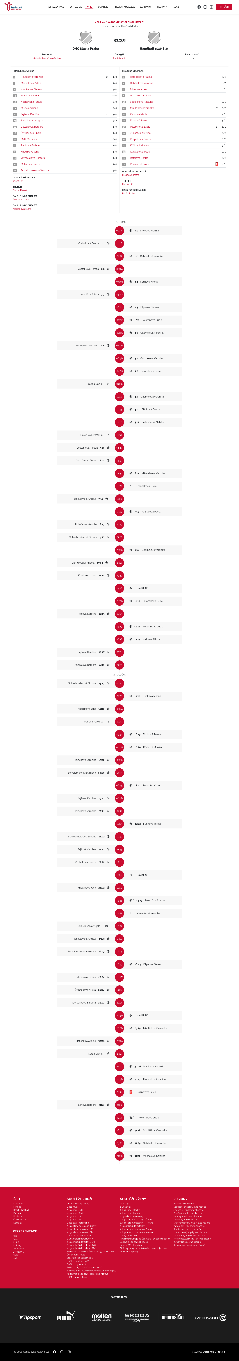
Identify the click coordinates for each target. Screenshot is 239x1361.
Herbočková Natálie (141, 76)
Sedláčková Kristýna (141, 101)
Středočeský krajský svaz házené (189, 1207)
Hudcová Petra (130, 175)
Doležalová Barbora (32, 126)
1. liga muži (72, 1207)
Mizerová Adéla (139, 89)
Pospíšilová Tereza (140, 139)
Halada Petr (39, 58)
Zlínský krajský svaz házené (187, 1242)
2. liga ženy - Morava (130, 1213)
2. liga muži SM (74, 1219)
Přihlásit (224, 7)
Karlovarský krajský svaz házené (189, 1245)
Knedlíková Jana (30, 151)
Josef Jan (18, 181)
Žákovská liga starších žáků (80, 1258)
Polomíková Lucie (140, 126)
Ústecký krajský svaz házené (187, 1216)
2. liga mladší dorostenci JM (81, 1239)
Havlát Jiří (127, 184)
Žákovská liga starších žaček (134, 1242)
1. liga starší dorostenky (131, 1216)
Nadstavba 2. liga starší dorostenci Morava (87, 1274)
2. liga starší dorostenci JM (80, 1229)
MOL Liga (125, 1203)
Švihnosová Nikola (31, 133)
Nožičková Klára (22, 208)
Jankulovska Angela (32, 120)
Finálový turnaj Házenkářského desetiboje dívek (143, 1248)
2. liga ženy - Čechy (130, 1210)
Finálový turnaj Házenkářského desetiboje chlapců (91, 1270)
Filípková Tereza (139, 120)
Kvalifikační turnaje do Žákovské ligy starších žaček (145, 1239)
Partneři (17, 1213)
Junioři (16, 1242)
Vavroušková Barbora (33, 157)
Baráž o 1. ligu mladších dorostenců (84, 1267)
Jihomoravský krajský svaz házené (190, 1232)
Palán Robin (129, 193)
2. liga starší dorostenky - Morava (136, 1223)
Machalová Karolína (141, 95)
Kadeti (16, 1255)
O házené (18, 1203)
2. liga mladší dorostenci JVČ (81, 1245)
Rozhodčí (18, 1216)
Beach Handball (21, 1210)
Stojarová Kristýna (140, 133)
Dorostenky (18, 1252)
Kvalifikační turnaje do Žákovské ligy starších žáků (91, 1251)
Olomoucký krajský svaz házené (189, 1235)
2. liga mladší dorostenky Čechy (136, 1229)
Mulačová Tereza (30, 164)
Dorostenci (18, 1248)
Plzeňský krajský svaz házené (187, 1213)
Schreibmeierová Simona (35, 170)
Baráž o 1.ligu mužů (76, 1264)
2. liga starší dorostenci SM (80, 1232)
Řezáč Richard (21, 199)
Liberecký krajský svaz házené (188, 1219)
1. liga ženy (125, 1207)
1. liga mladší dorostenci (79, 1235)
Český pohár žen (128, 1235)
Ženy (15, 1239)
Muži (15, 1236)
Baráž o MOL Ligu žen (131, 1245)
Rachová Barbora (30, 145)
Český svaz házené (22, 1219)
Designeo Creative (214, 1351)
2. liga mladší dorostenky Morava (136, 1232)
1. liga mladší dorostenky (132, 1226)
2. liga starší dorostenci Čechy (81, 1226)
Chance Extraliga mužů (78, 1203)
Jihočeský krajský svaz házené (188, 1210)
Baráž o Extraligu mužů (78, 1261)
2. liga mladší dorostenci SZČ (81, 1248)
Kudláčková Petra (140, 151)
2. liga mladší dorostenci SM (81, 1242)
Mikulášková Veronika (142, 108)
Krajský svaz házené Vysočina (188, 1229)
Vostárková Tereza (31, 89)
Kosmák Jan (54, 58)
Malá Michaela (29, 139)
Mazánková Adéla (31, 83)
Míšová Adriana (29, 108)
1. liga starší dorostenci (78, 1223)
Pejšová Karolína (30, 114)
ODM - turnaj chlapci (77, 1277)
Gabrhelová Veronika (141, 83)
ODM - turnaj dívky (129, 1251)
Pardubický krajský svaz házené (189, 1226)
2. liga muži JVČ (75, 1210)
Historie (17, 1207)
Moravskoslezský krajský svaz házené (192, 1239)
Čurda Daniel (20, 190)
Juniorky (17, 1245)
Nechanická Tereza (31, 101)
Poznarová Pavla (139, 164)
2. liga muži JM (74, 1216)
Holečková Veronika (32, 76)
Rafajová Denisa (139, 157)
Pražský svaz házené (183, 1203)
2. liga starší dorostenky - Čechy (136, 1219)
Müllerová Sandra (30, 95)
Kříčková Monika (139, 145)
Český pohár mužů (76, 1254)
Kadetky (17, 1258)
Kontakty (17, 1223)
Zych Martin (119, 58)
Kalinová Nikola (138, 114)
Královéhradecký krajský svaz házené (191, 1223)
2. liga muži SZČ (75, 1213)
